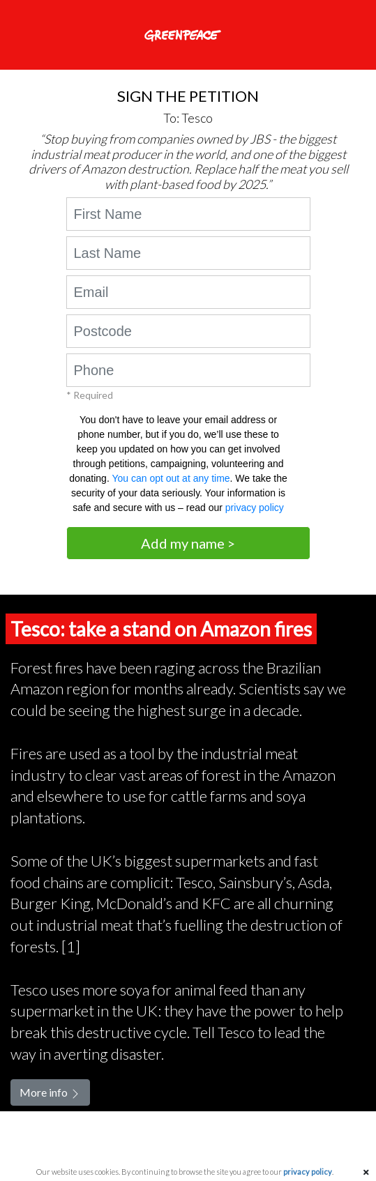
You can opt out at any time (171, 478)
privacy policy (254, 507)
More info (50, 1092)
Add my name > (188, 543)
